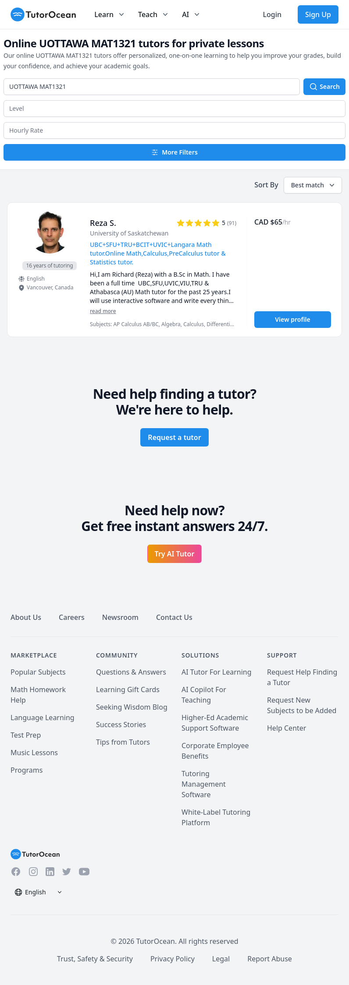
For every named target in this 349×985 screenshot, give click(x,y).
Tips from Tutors (123, 742)
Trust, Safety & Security (95, 959)
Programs (27, 770)
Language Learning (43, 717)
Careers (72, 617)
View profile (292, 319)
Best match (313, 185)
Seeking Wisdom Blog (131, 707)
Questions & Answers (131, 672)
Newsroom (120, 617)
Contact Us (174, 617)
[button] (174, 108)
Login (272, 14)
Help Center (286, 728)
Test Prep (26, 735)
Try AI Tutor (175, 554)
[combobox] (152, 86)
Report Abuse (269, 959)
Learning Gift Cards (128, 689)
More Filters (174, 152)
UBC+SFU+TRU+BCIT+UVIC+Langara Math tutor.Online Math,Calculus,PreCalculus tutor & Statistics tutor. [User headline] (158, 253)
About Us (26, 617)
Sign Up (318, 14)
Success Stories (121, 724)
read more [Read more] (103, 311)
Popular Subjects (38, 672)
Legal (221, 959)
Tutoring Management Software (204, 784)
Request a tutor (174, 437)
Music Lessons (34, 752)
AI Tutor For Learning (217, 672)
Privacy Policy (172, 959)
